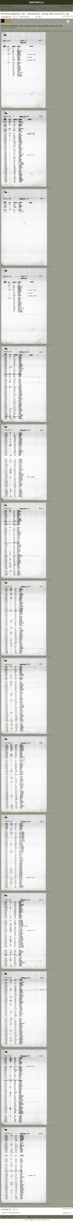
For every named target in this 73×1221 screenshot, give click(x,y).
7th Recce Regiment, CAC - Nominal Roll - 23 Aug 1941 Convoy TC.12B (35, 14)
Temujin (8, 19)
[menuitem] (11, 6)
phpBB (31, 1219)
